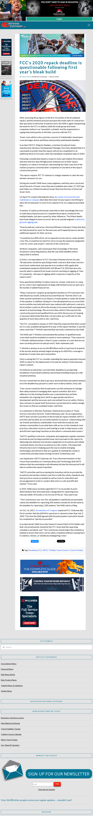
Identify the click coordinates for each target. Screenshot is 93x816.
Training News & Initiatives (12, 685)
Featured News (26, 77)
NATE (45, 550)
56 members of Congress (47, 510)
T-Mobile (52, 550)
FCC (40, 550)
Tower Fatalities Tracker (11, 729)
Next (57, 784)
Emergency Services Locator (12, 718)
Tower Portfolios (76, 550)
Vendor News (6, 691)
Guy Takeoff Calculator (10, 745)
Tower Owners (62, 550)
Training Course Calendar (11, 734)
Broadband (33, 550)
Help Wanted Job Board (10, 723)
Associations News (8, 664)
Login (59, 18)
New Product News (9, 680)
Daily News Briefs (8, 674)
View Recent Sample (46, 789)
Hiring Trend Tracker (9, 740)
